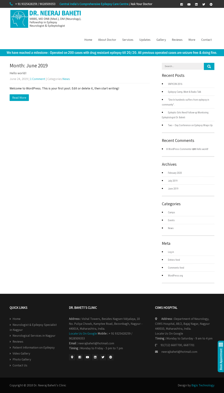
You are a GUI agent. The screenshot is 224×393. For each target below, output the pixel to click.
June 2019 (173, 188)
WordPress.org (175, 275)
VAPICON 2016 (175, 84)
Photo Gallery (22, 359)
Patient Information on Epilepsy (34, 347)
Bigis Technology (202, 385)
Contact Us (20, 365)
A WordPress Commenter (179, 149)
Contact (206, 40)
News (66, 79)
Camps (171, 212)
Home (88, 40)
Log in (171, 252)
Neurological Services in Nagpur (34, 336)
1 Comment (37, 79)
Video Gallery (21, 353)
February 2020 (175, 172)
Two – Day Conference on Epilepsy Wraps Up (190, 125)
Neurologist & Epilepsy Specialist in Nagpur (33, 327)
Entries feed (174, 259)
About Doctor (107, 40)
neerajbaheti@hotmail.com (179, 352)
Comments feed (176, 267)
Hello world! (18, 73)
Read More (19, 98)
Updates (144, 40)
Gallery (161, 40)
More (191, 40)
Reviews (177, 40)
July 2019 (172, 180)
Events (171, 220)
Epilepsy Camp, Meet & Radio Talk (184, 91)
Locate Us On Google (83, 333)
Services (127, 40)
